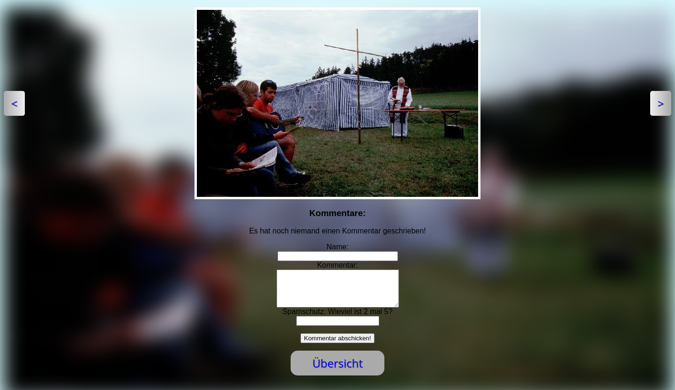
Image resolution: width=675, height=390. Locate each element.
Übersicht (337, 370)
